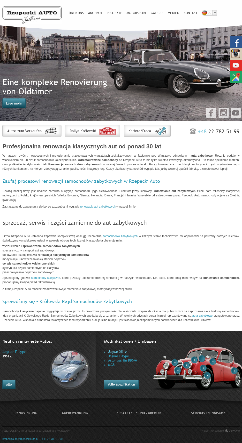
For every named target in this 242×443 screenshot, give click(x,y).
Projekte (114, 13)
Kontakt (190, 13)
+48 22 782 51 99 (52, 438)
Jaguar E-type (118, 356)
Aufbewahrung (75, 413)
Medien (173, 13)
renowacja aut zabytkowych (98, 206)
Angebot (95, 13)
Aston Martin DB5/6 (122, 360)
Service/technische (208, 413)
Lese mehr (14, 103)
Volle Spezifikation (121, 384)
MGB (111, 365)
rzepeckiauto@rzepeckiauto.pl (20, 438)
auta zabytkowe (202, 315)
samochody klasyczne (45, 278)
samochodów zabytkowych (120, 236)
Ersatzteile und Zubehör (139, 413)
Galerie (157, 13)
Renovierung (26, 413)
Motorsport (136, 13)
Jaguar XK (115, 352)
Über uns (76, 13)
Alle (9, 385)
